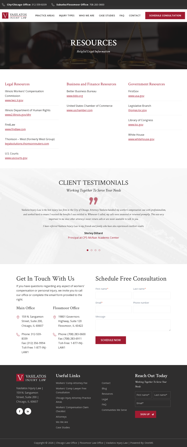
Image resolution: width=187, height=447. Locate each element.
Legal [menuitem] (105, 399)
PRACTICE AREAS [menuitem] (44, 15)
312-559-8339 (27, 4)
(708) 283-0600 (76, 334)
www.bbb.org (75, 96)
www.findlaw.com (15, 129)
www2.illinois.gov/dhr (18, 115)
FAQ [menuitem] (122, 15)
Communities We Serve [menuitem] (114, 409)
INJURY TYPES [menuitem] (66, 15)
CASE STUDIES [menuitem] (107, 15)
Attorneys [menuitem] (61, 416)
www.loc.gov (135, 124)
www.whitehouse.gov (141, 139)
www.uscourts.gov (16, 158)
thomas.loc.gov (137, 110)
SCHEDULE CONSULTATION (165, 15)
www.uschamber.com (80, 110)
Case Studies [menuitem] (63, 427)
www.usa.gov (136, 96)
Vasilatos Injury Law (117, 442)
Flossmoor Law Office (91, 442)
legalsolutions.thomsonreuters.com (27, 143)
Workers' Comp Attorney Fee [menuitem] (71, 383)
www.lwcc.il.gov (14, 100)
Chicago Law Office (66, 442)
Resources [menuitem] (107, 393)
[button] (88, 250)
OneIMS (149, 442)
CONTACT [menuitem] (135, 15)
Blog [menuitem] (104, 388)
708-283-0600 (80, 4)
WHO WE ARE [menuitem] (86, 15)
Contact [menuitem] (106, 383)
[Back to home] (14, 15)
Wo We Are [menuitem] (62, 422)
